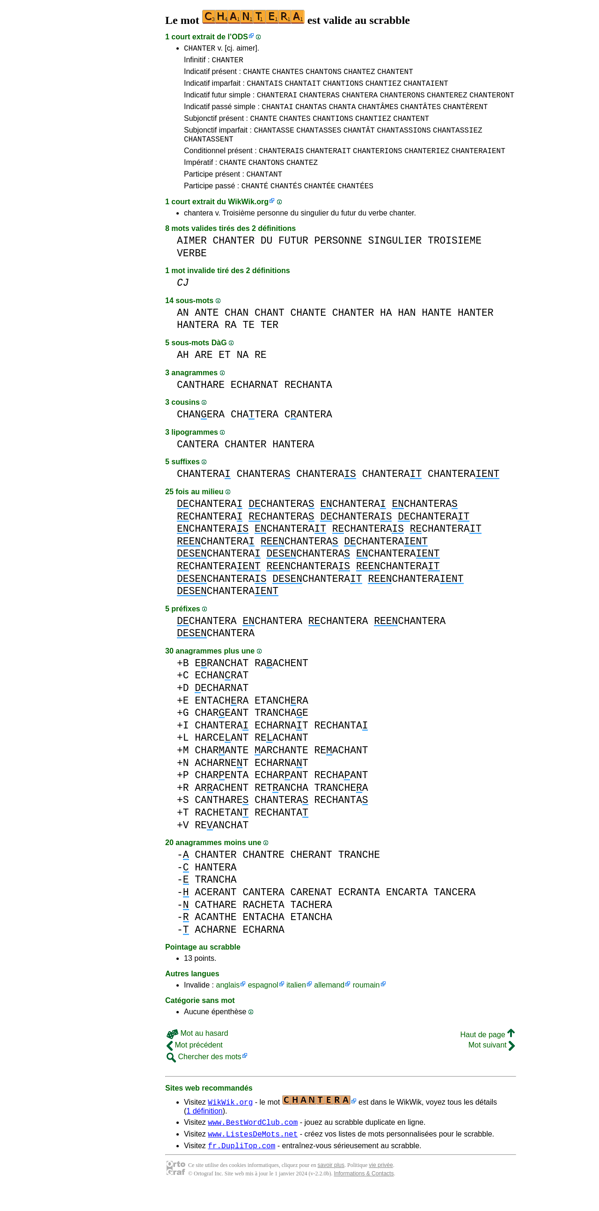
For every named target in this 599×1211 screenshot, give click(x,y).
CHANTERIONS (377, 164)
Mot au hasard (197, 1051)
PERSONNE (338, 259)
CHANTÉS (286, 204)
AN (183, 331)
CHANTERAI (277, 102)
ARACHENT (221, 806)
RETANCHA (281, 806)
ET (225, 373)
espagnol (263, 1003)
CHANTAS (311, 115)
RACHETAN (221, 831)
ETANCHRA (281, 719)
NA (243, 373)
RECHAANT (341, 793)
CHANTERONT (491, 102)
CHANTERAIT (328, 164)
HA (386, 331)
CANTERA (308, 432)
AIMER (192, 259)
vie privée (381, 1187)
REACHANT (281, 756)
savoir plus (331, 1187)
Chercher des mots (204, 1075)
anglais (228, 1003)
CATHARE (215, 923)
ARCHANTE (281, 768)
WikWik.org (248, 220)
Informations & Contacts (364, 1196)
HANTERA (198, 343)
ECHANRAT (221, 693)
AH (183, 373)
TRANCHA (215, 898)
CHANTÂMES (378, 115)
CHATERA (254, 432)
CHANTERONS (402, 102)
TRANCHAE (281, 731)
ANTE (207, 331)
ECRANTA (359, 910)
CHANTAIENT (425, 88)
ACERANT (215, 910)
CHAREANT (221, 731)
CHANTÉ (255, 204)
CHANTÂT (359, 141)
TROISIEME (455, 259)
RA (231, 343)
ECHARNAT (254, 403)
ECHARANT (281, 793)
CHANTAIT (303, 88)
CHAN (236, 331)
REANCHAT (221, 843)
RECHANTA (308, 403)
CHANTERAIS (281, 164)
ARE (203, 373)
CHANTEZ (359, 75)
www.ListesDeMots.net (253, 1155)
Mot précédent (195, 1063)
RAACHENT (281, 681)
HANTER (476, 331)
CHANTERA (360, 102)
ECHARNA (263, 948)
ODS (240, 37)
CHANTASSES (318, 141)
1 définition (204, 1129)
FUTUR (293, 259)
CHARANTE (221, 768)
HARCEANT (221, 756)
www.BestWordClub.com (253, 1142)
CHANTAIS (265, 88)
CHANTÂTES (421, 115)
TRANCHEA (341, 806)
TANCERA (454, 910)
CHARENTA (221, 793)
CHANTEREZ (447, 102)
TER (269, 343)
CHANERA (201, 432)
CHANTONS (324, 75)
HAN (407, 331)
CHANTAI (277, 115)
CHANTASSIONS (404, 141)
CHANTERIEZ (426, 164)
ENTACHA (263, 935)
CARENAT (311, 910)
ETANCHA (311, 935)
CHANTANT (264, 191)
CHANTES (287, 75)
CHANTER (199, 49)
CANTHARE (201, 403)
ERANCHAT (221, 681)
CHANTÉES (355, 204)
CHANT (270, 331)
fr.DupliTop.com (241, 1168)
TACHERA (311, 923)
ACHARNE (215, 948)
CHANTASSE (274, 141)
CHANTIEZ (383, 88)
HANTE (437, 331)
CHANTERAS (319, 102)
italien (296, 1003)
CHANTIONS (343, 88)
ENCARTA (407, 910)
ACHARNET (221, 781)
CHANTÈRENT (465, 115)
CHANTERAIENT (478, 164)
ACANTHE (215, 935)
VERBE (192, 271)
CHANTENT (395, 75)
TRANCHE (359, 873)
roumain (366, 1003)
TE (248, 343)
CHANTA (342, 115)
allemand (329, 1003)
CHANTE (256, 75)
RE (261, 373)
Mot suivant (491, 1063)
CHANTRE (263, 873)
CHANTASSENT (209, 151)
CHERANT (311, 873)
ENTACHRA (221, 719)
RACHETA (263, 923)
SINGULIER (395, 259)
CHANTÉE (319, 204)
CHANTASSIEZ (457, 141)
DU (267, 259)
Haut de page (487, 1053)
